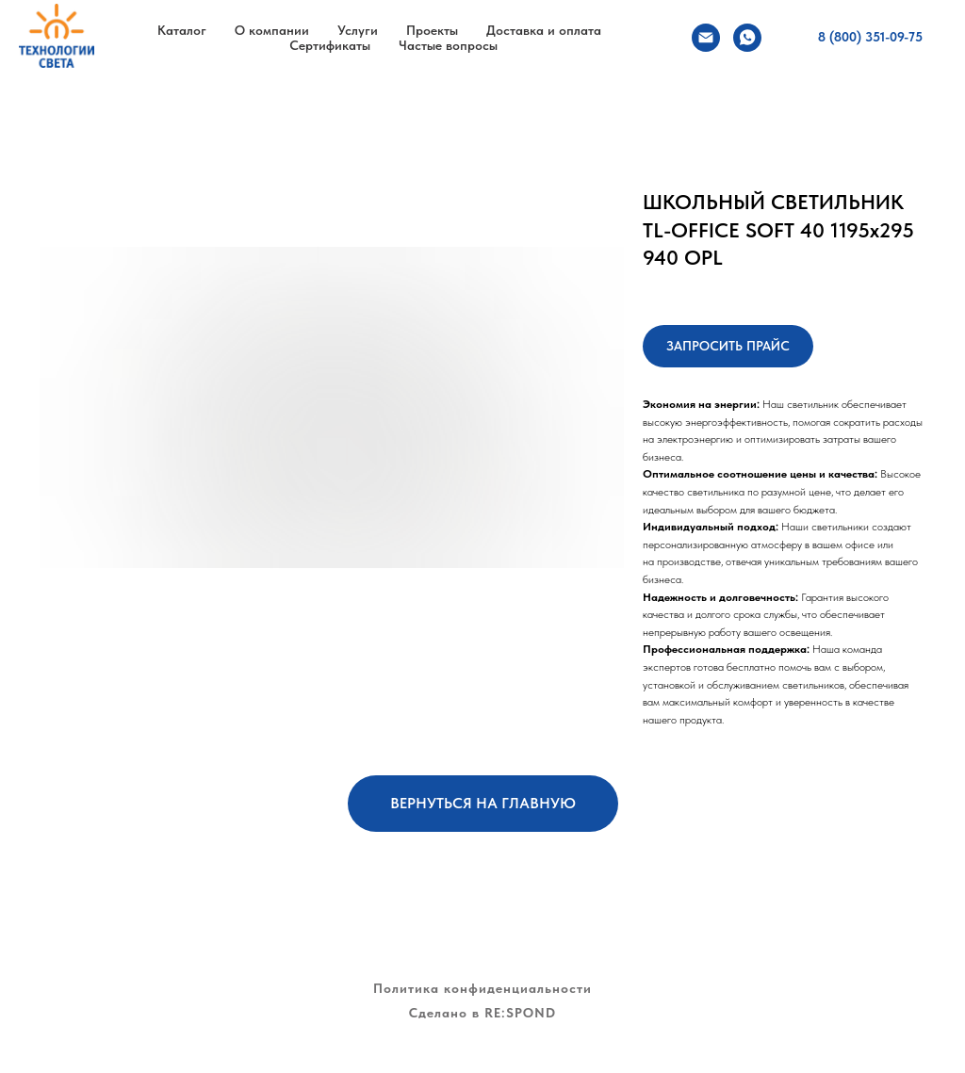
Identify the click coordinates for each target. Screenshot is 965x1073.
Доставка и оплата (543, 30)
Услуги (357, 30)
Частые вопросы (448, 45)
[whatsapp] (747, 38)
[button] (728, 346)
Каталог (181, 30)
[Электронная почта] (706, 38)
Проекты (432, 30)
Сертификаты (329, 45)
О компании (272, 30)
